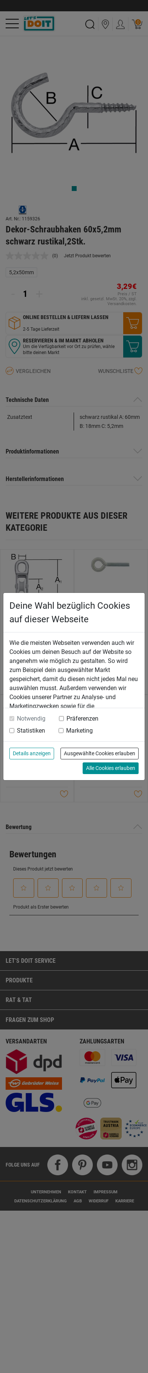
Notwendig (31, 718)
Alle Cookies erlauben (110, 768)
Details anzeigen (32, 753)
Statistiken (31, 730)
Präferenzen (82, 718)
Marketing (79, 730)
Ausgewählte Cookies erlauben (99, 753)
